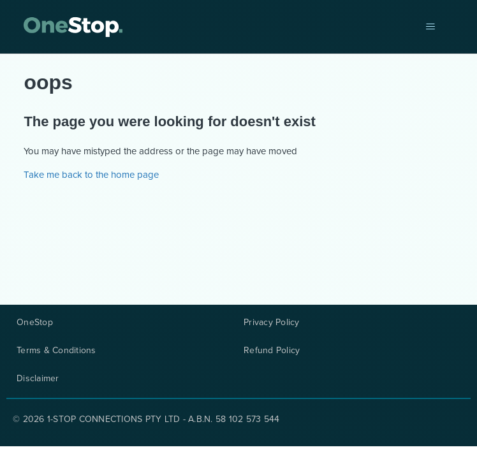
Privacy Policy (272, 322)
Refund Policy (272, 350)
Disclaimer (38, 378)
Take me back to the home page (91, 175)
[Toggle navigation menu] (430, 27)
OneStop (35, 322)
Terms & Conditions (56, 350)
